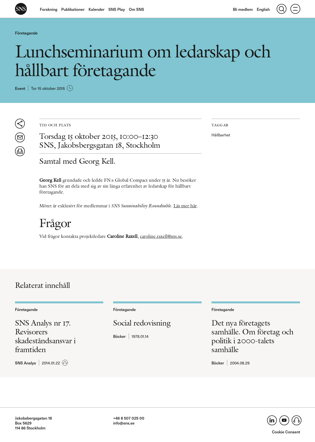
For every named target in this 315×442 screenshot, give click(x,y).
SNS (21, 9)
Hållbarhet (220, 135)
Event (20, 88)
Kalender (97, 9)
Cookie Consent (286, 431)
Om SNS (136, 9)
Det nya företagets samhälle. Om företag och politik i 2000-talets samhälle (252, 336)
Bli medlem (243, 9)
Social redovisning (141, 323)
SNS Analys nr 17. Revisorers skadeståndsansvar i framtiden (45, 336)
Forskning (48, 9)
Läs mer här (184, 206)
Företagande (26, 33)
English (263, 9)
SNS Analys (25, 363)
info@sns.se (124, 423)
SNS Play (116, 9)
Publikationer (73, 9)
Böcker (119, 336)
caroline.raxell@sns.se (161, 236)
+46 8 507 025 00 (128, 418)
